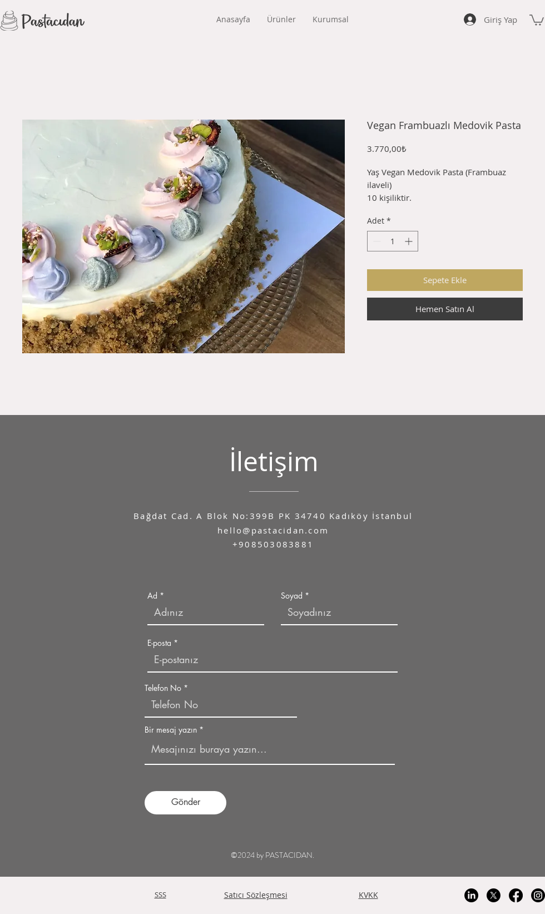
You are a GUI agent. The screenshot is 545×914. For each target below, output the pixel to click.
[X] (494, 895)
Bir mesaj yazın (171, 730)
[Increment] (410, 241)
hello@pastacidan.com (273, 530)
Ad (152, 596)
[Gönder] (185, 802)
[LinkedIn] (471, 895)
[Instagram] (538, 895)
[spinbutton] (393, 241)
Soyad (292, 596)
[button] (330, 19)
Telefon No (163, 688)
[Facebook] (516, 895)
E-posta (159, 643)
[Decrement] (376, 241)
